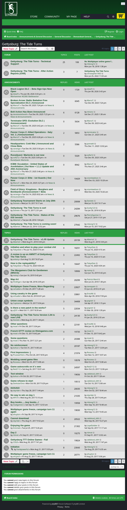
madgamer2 (18, 404)
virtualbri (17, 296)
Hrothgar (17, 282)
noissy (15, 275)
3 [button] (119, 48)
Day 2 (13, 432)
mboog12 (91, 64)
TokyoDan (17, 249)
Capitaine (17, 303)
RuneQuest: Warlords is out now (27, 155)
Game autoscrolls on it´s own (26, 366)
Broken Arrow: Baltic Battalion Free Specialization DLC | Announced (29, 101)
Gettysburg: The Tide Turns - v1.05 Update (32, 239)
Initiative (15, 447)
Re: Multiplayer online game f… (99, 61)
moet (15, 326)
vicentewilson (93, 178)
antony (16, 259)
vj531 (15, 310)
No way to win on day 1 (23, 395)
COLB (15, 442)
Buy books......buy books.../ (25, 402)
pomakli (90, 143)
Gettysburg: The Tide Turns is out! (28, 208)
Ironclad (16, 428)
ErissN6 (90, 293)
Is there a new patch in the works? (28, 308)
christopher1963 (94, 73)
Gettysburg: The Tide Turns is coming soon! (33, 224)
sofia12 (16, 157)
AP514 (16, 397)
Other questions (19, 324)
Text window (17, 373)
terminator (91, 132)
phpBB (54, 504)
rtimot (15, 435)
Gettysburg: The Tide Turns (22, 44)
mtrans (90, 112)
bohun (16, 347)
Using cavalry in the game (24, 293)
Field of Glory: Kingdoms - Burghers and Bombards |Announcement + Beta (32, 190)
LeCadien (17, 289)
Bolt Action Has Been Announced (28, 112)
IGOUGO (15, 388)
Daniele (16, 203)
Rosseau (90, 352)
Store (34, 16)
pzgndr (90, 300)
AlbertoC (17, 220)
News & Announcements (21, 116)
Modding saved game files (24, 359)
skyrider (16, 390)
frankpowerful (23, 449)
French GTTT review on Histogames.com (32, 331)
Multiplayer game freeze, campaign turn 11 (33, 454)
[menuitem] (20, 32)
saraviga (16, 148)
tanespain (91, 286)
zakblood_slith (93, 373)
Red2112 (17, 369)
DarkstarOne (18, 383)
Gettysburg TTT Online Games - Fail (29, 439)
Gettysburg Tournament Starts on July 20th (33, 200)
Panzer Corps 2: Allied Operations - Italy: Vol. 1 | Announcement (32, 133)
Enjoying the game (20, 425)
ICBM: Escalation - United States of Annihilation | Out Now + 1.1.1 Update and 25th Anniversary (32, 166)
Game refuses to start (22, 381)
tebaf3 (16, 94)
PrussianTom (18, 355)
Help (87, 16)
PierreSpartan (93, 215)
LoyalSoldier (92, 425)
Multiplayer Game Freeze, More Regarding (32, 286)
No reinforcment (19, 345)
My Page (71, 16)
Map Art (15, 279)
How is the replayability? (23, 263)
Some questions (19, 338)
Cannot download (20, 418)
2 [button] (115, 48)
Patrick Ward (92, 279)
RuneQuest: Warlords (20, 160)
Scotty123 (91, 208)
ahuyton (16, 414)
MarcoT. (16, 105)
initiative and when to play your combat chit (33, 247)
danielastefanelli (20, 114)
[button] (123, 49)
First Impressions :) (21, 352)
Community (51, 16)
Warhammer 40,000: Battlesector (25, 96)
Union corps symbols (22, 300)
